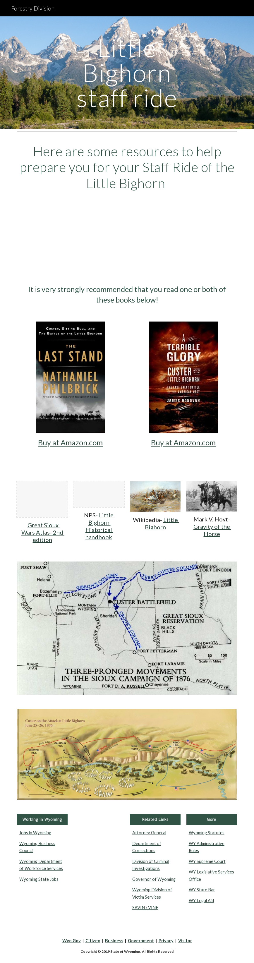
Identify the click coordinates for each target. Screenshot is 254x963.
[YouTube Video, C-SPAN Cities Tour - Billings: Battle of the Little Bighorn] (127, 237)
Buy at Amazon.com (70, 442)
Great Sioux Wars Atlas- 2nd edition (42, 532)
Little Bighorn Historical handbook (100, 525)
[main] (126, 72)
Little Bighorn (162, 523)
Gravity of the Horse (212, 530)
